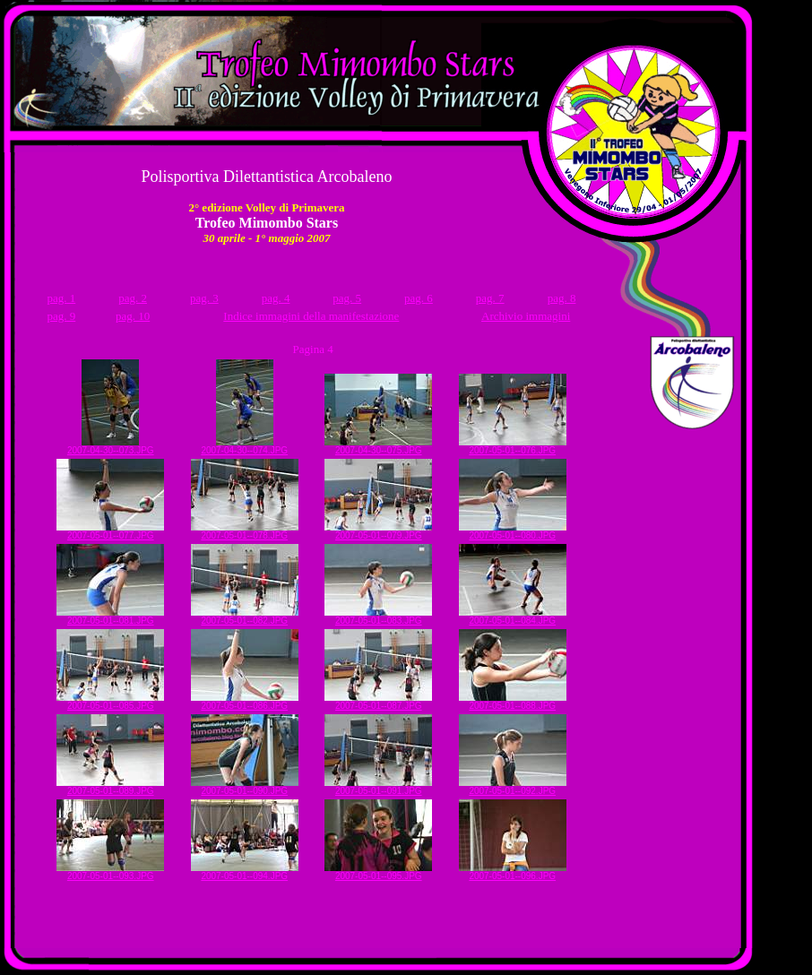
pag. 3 (204, 298)
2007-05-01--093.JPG (110, 872)
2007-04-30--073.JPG (110, 446)
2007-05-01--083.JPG (378, 617)
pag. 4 (276, 298)
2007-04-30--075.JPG (378, 446)
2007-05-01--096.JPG (512, 872)
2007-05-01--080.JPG (512, 531)
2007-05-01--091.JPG (378, 787)
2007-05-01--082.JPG (244, 617)
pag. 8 (562, 298)
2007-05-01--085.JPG (110, 702)
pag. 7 (490, 298)
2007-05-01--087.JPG (378, 702)
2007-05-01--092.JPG (512, 787)
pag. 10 (133, 316)
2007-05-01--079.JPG (378, 531)
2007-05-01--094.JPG (244, 872)
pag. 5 (347, 298)
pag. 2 (132, 298)
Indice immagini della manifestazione (311, 316)
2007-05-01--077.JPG (110, 531)
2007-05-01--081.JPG (110, 617)
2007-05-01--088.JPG (512, 702)
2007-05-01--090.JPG (244, 787)
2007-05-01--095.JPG (378, 872)
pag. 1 (61, 298)
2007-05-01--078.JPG (244, 531)
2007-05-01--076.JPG (512, 446)
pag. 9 (61, 316)
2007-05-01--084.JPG (512, 617)
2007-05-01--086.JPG (244, 702)
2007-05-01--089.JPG (110, 787)
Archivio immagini (525, 316)
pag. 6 (418, 298)
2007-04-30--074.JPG (244, 446)
